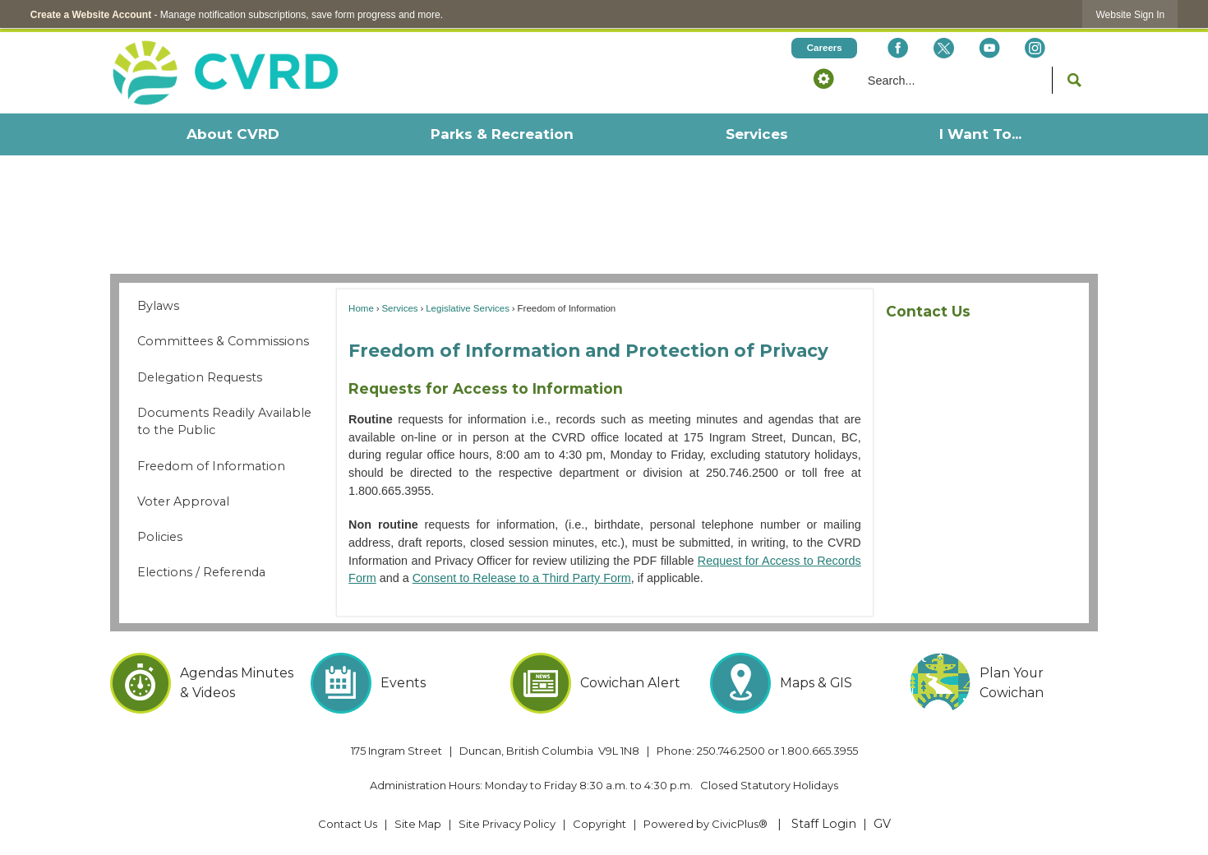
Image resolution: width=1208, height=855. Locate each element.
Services (399, 308)
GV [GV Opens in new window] (882, 823)
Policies (159, 536)
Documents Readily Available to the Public (224, 421)
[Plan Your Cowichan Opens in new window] (1004, 683)
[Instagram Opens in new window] (1035, 48)
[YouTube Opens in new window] (989, 48)
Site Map (417, 823)
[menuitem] (232, 134)
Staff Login (823, 823)
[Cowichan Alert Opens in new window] (604, 683)
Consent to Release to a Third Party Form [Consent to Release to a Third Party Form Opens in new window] (522, 578)
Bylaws (158, 305)
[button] (823, 78)
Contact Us (928, 311)
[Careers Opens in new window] (824, 48)
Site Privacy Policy (507, 823)
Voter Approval (183, 501)
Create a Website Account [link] (90, 15)
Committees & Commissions (223, 341)
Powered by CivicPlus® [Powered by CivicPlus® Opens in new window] (705, 823)
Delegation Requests (199, 377)
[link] (1130, 14)
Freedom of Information (211, 466)
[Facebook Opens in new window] (898, 48)
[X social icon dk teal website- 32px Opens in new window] (943, 48)
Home (361, 308)
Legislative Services (467, 308)
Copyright (599, 823)
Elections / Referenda (201, 572)
